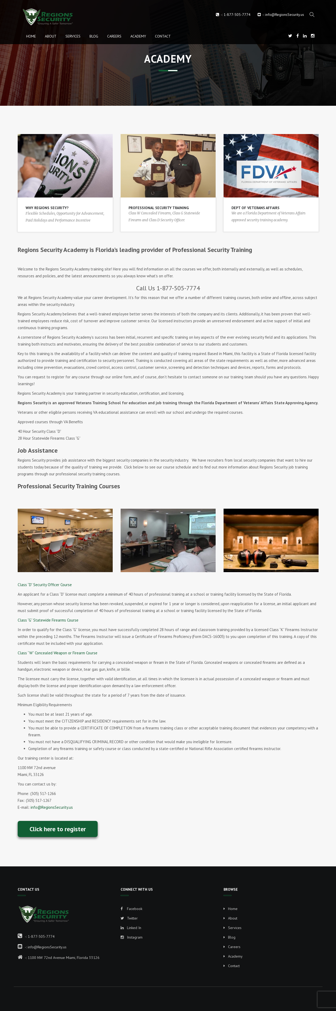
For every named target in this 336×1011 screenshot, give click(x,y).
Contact (163, 36)
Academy (138, 36)
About (50, 36)
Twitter (129, 918)
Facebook (131, 908)
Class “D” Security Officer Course (45, 584)
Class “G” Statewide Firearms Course (48, 620)
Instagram (132, 937)
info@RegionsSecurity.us (284, 14)
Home (31, 36)
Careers (114, 36)
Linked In (131, 927)
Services (73, 36)
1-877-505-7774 (237, 14)
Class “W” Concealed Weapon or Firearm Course (57, 652)
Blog (93, 36)
